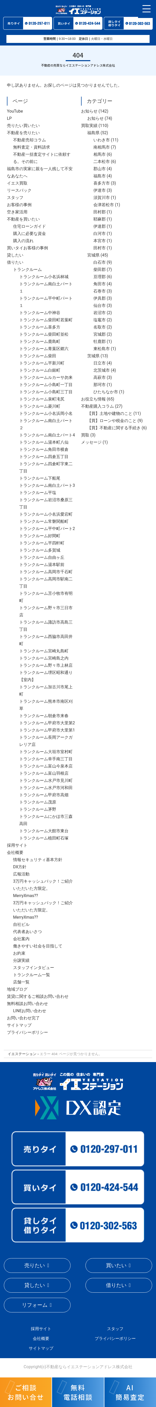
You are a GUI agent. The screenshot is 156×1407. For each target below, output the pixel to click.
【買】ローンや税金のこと (111, 420)
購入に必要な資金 (29, 233)
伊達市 (99, 190)
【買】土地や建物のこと (109, 413)
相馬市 (99, 154)
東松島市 (101, 348)
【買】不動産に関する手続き (114, 427)
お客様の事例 (19, 204)
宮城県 (93, 255)
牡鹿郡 (99, 341)
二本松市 (101, 161)
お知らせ (89, 111)
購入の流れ (23, 240)
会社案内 (21, 938)
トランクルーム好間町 (39, 535)
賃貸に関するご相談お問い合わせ (38, 996)
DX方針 (19, 866)
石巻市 (99, 291)
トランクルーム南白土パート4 (47, 435)
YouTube (15, 111)
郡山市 (99, 168)
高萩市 (99, 377)
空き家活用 (17, 211)
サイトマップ (19, 1025)
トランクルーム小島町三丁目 (46, 391)
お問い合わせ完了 (23, 1018)
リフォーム (34, 1305)
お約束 (19, 953)
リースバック (19, 190)
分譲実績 (21, 960)
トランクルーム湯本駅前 (41, 564)
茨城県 (93, 355)
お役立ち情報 (93, 399)
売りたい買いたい (23, 125)
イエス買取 (17, 183)
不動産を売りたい (23, 132)
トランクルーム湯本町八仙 (44, 442)
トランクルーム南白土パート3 (47, 485)
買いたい (116, 1265)
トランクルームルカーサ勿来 (46, 377)
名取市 (99, 327)
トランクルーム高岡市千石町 (46, 571)
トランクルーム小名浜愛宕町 (46, 514)
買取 (85, 435)
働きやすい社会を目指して (37, 946)
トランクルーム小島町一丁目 (46, 384)
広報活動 (21, 874)
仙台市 (99, 305)
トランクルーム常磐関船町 (44, 521)
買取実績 (89, 125)
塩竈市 (99, 319)
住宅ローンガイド (29, 226)
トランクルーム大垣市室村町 (46, 751)
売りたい (34, 1265)
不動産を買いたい (23, 219)
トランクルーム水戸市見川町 (46, 780)
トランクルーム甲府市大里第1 (47, 730)
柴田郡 (99, 269)
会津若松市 (103, 204)
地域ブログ (17, 989)
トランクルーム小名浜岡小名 (46, 413)
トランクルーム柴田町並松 (44, 334)
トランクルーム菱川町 (39, 406)
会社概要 (15, 852)
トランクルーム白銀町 (39, 370)
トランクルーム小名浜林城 (44, 276)
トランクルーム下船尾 (39, 478)
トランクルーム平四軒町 (41, 543)
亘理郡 (99, 276)
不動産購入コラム (97, 406)
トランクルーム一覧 (31, 974)
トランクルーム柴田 (37, 355)
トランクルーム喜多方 (39, 327)
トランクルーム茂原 (37, 802)
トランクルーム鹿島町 (39, 341)
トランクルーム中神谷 (39, 312)
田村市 (99, 247)
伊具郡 (99, 298)
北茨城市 (101, 370)
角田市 (99, 283)
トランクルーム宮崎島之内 (44, 658)
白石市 (99, 262)
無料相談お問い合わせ (27, 1003)
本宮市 (99, 240)
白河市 (99, 233)
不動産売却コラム (29, 140)
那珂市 (99, 384)
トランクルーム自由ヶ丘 (41, 557)
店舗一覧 (21, 982)
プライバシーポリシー (27, 1032)
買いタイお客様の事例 (27, 247)
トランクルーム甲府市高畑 (44, 794)
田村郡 (99, 211)
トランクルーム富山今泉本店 (46, 766)
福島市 (99, 175)
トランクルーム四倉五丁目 (44, 456)
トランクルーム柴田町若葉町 (46, 319)
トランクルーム (27, 269)
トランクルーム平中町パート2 (47, 528)
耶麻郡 (99, 219)
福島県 (93, 132)
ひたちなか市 (105, 391)
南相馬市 (101, 147)
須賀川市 (101, 197)
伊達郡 (99, 226)
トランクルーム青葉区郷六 (44, 348)
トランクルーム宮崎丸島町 (44, 650)
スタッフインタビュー (33, 967)
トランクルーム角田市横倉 (44, 449)
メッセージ (91, 442)
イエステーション (22, 1054)
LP (9, 118)
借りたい (15, 262)
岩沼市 (99, 312)
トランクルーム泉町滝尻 (41, 399)
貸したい (15, 255)
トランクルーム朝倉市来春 (44, 715)
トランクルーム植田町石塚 (44, 838)
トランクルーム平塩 (37, 492)
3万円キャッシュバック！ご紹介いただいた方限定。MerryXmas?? (43, 888)
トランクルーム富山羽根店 (44, 773)
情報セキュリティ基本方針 (37, 859)
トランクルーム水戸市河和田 (46, 787)
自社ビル (21, 924)
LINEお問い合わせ (29, 1010)
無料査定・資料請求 (31, 147)
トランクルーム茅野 (37, 809)
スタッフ (15, 197)
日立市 (99, 363)
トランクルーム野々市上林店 (46, 665)
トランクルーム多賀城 (39, 550)
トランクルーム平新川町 (41, 363)
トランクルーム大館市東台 (44, 830)
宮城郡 (99, 334)
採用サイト (17, 845)
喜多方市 (101, 183)
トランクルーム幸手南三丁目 (46, 758)
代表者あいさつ (27, 931)
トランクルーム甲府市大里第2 (47, 722)
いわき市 (101, 140)
